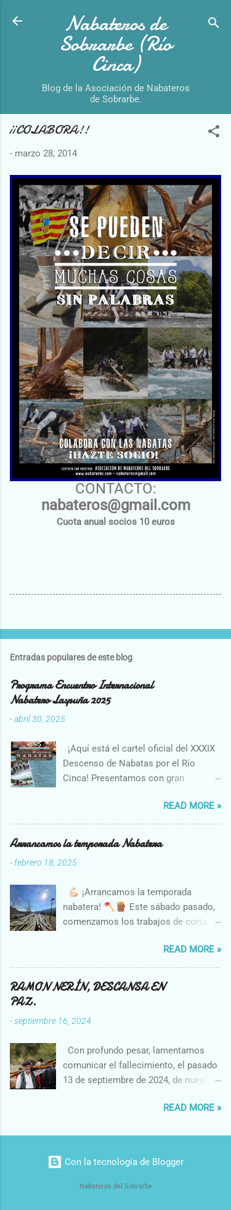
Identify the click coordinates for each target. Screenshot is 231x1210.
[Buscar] (213, 25)
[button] (213, 133)
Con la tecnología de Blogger (115, 1161)
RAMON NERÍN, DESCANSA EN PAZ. (87, 995)
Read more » (192, 805)
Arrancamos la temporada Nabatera (86, 843)
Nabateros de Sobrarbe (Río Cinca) (115, 44)
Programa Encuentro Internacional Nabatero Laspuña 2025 (81, 693)
